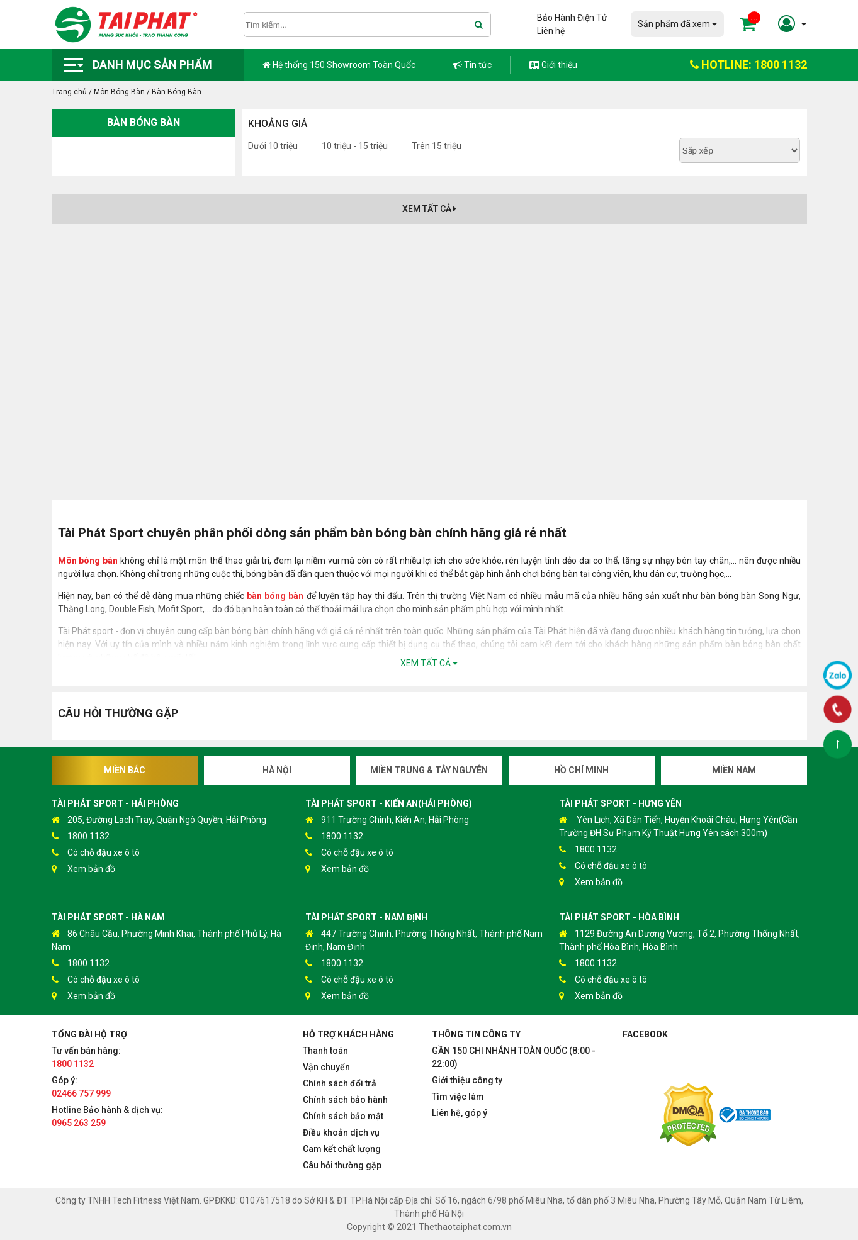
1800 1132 (81, 836)
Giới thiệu (553, 65)
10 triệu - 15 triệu (355, 146)
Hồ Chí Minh (581, 770)
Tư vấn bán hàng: (86, 1057)
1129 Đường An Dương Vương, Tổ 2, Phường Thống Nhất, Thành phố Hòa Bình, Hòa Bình (679, 939)
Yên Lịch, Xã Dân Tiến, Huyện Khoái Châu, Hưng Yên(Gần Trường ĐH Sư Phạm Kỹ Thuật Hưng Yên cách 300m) (678, 825)
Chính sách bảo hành (345, 1100)
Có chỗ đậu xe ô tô (96, 852)
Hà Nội (276, 770)
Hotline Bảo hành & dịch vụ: (107, 1116)
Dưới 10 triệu (273, 146)
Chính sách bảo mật (343, 1116)
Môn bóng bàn (88, 561)
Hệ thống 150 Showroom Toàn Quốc (338, 65)
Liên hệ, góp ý (459, 1113)
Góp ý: (81, 1086)
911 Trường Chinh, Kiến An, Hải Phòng (387, 820)
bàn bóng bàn (275, 596)
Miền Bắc (124, 770)
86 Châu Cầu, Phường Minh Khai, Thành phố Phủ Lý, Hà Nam (166, 939)
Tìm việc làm (458, 1097)
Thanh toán (325, 1051)
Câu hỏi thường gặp (342, 1165)
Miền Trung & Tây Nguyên (429, 770)
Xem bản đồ (83, 869)
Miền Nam (734, 770)
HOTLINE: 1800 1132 (748, 64)
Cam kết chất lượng (342, 1149)
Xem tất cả (429, 209)
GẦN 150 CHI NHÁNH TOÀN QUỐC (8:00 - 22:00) (514, 1057)
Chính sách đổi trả (339, 1083)
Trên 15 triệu (436, 146)
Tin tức (472, 65)
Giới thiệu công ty (467, 1080)
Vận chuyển (326, 1067)
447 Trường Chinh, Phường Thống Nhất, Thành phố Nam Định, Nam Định (424, 939)
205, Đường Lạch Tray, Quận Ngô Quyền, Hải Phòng (159, 820)
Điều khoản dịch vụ (341, 1132)
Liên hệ (551, 31)
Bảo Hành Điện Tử (572, 18)
